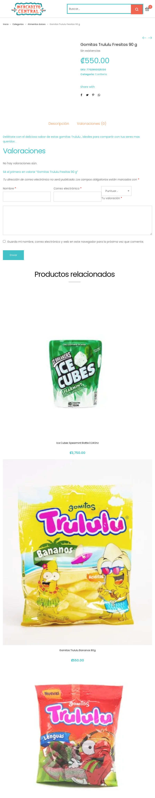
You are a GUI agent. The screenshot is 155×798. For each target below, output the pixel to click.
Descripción (59, 123)
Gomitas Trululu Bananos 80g (77, 650)
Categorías (18, 24)
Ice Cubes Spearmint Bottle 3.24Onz (77, 443)
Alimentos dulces (37, 24)
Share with (87, 87)
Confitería (101, 74)
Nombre (9, 188)
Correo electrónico (68, 188)
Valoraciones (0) (91, 123)
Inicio (5, 24)
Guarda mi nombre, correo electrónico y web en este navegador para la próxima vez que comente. (75, 242)
